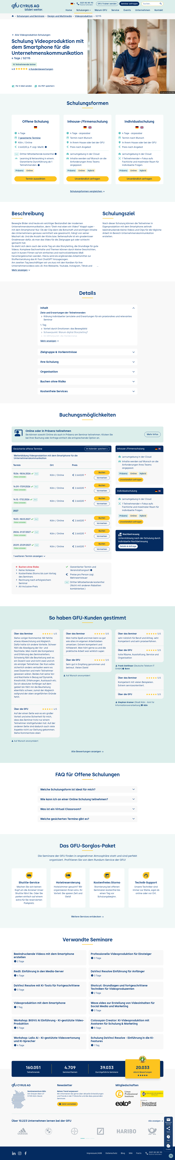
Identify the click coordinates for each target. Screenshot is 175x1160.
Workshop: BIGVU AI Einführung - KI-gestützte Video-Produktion (49, 1022)
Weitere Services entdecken (87, 916)
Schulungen (83, 10)
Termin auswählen (35, 179)
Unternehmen (142, 10)
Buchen (102, 472)
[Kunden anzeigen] (155, 1121)
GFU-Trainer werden (107, 4)
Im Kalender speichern (96, 449)
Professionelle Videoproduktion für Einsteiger (121, 954)
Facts (138, 1153)
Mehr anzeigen (21, 270)
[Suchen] (152, 4)
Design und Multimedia (59, 16)
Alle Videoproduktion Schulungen (31, 35)
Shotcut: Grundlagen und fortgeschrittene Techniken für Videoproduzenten (119, 987)
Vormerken (102, 478)
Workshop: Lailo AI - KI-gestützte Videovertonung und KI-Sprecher (47, 1039)
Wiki (130, 1153)
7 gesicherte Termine (29, 138)
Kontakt (158, 10)
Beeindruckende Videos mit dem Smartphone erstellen (44, 955)
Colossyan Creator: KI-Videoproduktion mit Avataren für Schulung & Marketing (120, 1022)
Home (69, 10)
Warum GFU (101, 10)
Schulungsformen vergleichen (87, 191)
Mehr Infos (152, 434)
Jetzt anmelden (67, 1104)
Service (115, 10)
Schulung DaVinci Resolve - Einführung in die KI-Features (122, 1039)
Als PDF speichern (44, 86)
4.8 (20, 69)
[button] (87, 789)
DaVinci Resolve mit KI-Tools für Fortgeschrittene (47, 985)
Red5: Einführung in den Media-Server (39, 971)
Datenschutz (111, 1153)
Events (127, 10)
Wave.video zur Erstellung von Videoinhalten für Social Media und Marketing (123, 1004)
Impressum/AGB (94, 1153)
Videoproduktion (84, 16)
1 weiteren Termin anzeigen (29, 556)
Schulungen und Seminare (30, 16)
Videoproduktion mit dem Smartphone (39, 1003)
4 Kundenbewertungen (41, 69)
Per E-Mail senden (22, 86)
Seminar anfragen (129, 4)
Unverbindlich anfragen (87, 179)
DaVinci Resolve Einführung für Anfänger (118, 971)
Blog (123, 1153)
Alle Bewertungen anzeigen (87, 751)
